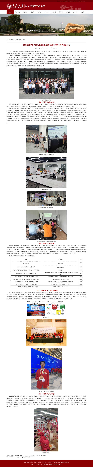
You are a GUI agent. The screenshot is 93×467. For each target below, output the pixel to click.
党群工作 (75, 12)
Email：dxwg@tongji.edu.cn (55, 464)
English (83, 1)
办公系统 (65, 1)
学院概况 (17, 12)
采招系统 (79, 1)
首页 (10, 12)
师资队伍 (25, 12)
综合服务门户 (59, 1)
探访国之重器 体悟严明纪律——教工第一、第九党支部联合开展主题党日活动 (28, 455)
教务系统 (69, 1)
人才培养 (32, 12)
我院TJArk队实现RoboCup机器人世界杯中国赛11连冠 (23, 457)
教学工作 (39, 12)
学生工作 (54, 12)
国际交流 (68, 12)
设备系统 (74, 1)
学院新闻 (19, 39)
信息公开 (83, 12)
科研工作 (46, 12)
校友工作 (61, 12)
